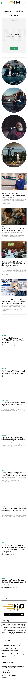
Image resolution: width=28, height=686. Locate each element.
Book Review (4, 400)
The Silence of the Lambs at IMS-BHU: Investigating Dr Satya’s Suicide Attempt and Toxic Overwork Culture (14, 473)
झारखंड (3, 578)
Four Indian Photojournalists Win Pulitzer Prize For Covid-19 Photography (13, 666)
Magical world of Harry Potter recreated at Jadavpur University (12, 671)
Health (3, 191)
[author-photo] (2, 345)
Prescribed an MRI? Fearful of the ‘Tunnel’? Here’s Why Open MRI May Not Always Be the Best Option (13, 301)
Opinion (3, 226)
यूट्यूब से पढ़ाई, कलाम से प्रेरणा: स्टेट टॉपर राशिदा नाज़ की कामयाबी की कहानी (13, 582)
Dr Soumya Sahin (7, 376)
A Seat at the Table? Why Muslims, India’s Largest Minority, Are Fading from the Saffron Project (13, 439)
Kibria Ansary (6, 554)
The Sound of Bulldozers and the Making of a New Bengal (13, 372)
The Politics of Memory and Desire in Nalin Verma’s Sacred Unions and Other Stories (13, 404)
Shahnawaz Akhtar (8, 587)
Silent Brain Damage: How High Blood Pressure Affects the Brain (12, 340)
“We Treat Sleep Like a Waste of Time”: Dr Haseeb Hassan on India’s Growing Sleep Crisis (13, 195)
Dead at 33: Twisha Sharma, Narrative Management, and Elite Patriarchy (13, 229)
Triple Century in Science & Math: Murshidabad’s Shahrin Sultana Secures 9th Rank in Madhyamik (13, 548)
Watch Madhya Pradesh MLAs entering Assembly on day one (13, 676)
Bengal (3, 260)
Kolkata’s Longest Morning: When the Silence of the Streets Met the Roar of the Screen (14, 510)
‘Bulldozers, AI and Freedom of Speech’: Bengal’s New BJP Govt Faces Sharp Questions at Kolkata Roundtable (13, 264)
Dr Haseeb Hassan (8, 345)
